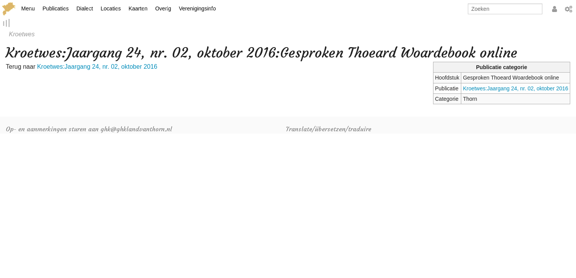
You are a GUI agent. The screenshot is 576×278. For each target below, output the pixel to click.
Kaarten (138, 8)
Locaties (111, 8)
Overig (163, 8)
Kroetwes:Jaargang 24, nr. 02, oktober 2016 (515, 89)
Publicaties (55, 8)
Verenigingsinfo (197, 8)
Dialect (84, 8)
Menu (28, 8)
